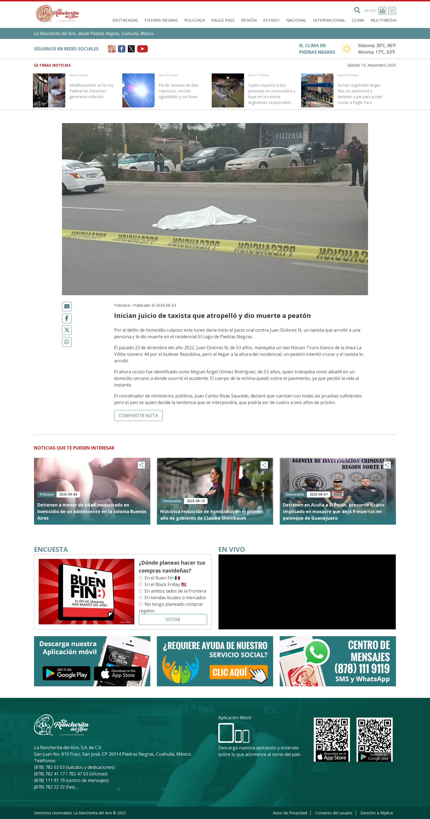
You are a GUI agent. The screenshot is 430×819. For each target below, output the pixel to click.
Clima (358, 20)
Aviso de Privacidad (290, 812)
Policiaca (194, 20)
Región (249, 20)
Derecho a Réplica (376, 812)
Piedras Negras (161, 20)
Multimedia (383, 20)
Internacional (329, 20)
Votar (173, 619)
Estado (271, 20)
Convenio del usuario (333, 812)
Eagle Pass (222, 20)
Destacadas (125, 20)
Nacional (296, 20)
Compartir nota (138, 416)
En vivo (375, 11)
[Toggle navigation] (392, 11)
